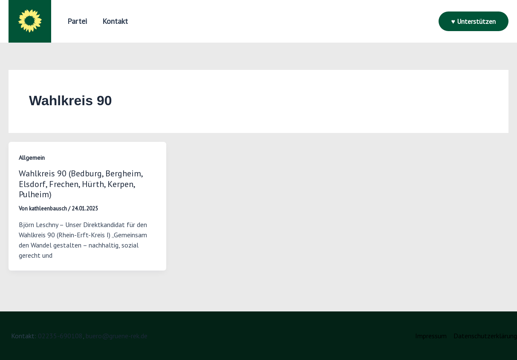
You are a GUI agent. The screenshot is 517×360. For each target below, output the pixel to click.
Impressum (431, 335)
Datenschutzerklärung (485, 335)
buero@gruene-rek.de (116, 335)
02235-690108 (60, 335)
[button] (77, 21)
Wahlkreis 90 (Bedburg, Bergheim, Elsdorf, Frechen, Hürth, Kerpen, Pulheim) (80, 184)
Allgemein (32, 157)
